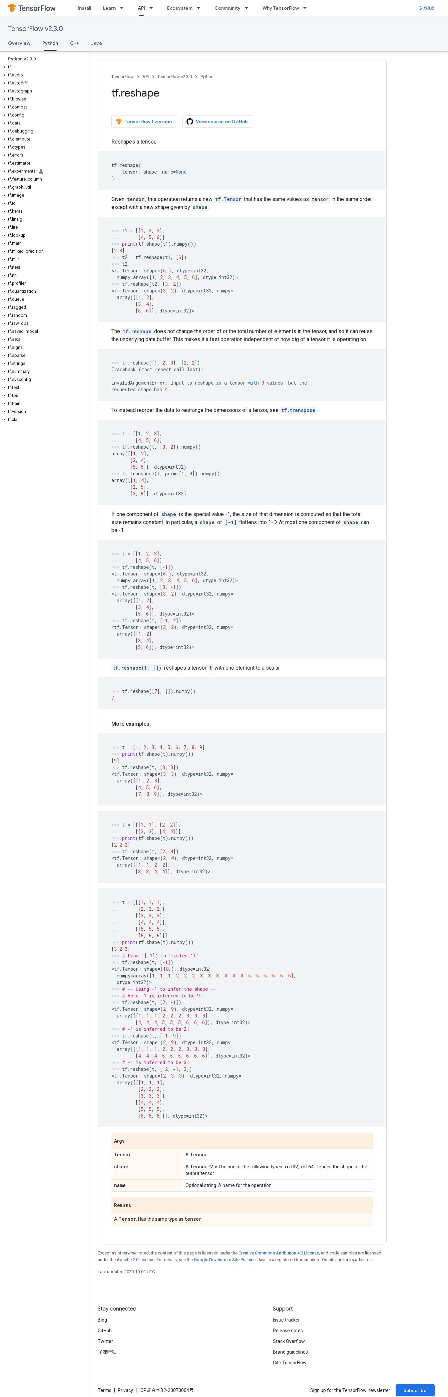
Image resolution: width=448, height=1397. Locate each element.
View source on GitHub (217, 121)
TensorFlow (122, 76)
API (145, 76)
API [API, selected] (141, 8)
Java (96, 43)
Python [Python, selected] (50, 43)
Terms (104, 1390)
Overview (19, 43)
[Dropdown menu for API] (153, 8)
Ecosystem (179, 8)
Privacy (125, 1390)
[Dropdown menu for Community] (249, 8)
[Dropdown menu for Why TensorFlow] (307, 8)
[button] (43, 67)
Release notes (288, 1330)
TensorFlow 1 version (143, 121)
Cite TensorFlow (290, 1362)
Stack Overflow (289, 1341)
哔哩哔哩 (107, 1352)
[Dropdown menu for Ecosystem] (200, 8)
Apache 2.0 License (135, 1259)
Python (206, 76)
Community (227, 8)
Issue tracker (286, 1320)
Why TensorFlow (281, 8)
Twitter (105, 1341)
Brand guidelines (290, 1352)
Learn (109, 8)
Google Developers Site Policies (225, 1259)
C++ (74, 43)
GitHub (426, 8)
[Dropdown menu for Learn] (124, 8)
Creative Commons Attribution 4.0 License (279, 1252)
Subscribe (415, 1390)
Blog (102, 1320)
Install (84, 8)
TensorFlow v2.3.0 (35, 29)
